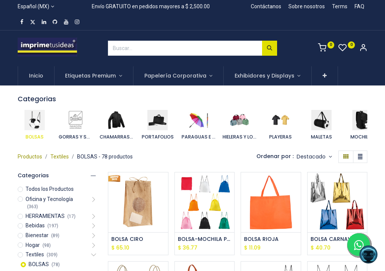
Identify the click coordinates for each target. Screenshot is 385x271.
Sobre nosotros (306, 6)
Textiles (59, 157)
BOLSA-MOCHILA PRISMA (205, 239)
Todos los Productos (50, 189)
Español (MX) (33, 6)
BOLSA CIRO (127, 239)
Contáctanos (266, 6)
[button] (325, 76)
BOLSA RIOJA (261, 239)
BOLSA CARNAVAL (334, 239)
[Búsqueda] (269, 48)
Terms (339, 6)
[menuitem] (36, 76)
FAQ (359, 6)
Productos (30, 157)
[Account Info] (363, 49)
